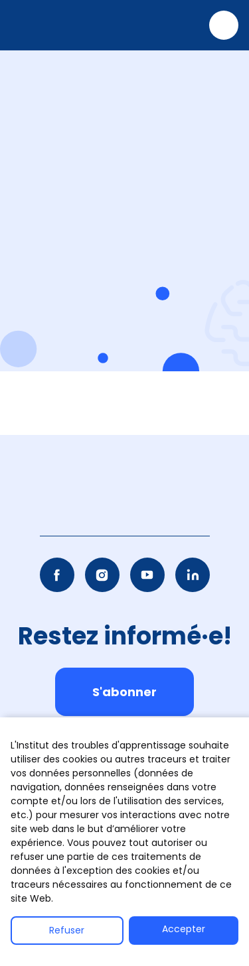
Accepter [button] (183, 929)
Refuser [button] (66, 930)
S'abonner (124, 692)
